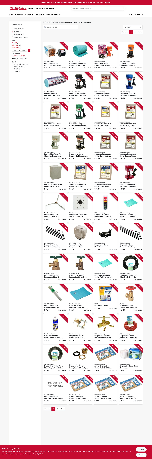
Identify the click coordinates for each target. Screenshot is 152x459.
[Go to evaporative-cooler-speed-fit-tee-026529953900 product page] (55, 389)
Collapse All (15, 55)
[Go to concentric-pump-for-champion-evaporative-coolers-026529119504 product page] (80, 117)
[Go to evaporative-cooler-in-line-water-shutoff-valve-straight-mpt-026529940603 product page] (105, 329)
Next (140, 32)
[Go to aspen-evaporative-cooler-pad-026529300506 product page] (130, 389)
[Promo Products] (12, 28)
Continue (141, 449)
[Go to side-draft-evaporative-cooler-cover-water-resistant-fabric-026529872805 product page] (80, 178)
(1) (17, 69)
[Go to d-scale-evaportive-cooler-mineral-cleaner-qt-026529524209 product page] (55, 329)
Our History (40, 14)
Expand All (22, 55)
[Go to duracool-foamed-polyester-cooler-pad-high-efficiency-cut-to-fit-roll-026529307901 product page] (55, 87)
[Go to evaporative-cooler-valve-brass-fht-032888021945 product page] (130, 299)
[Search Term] (98, 8)
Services (49, 14)
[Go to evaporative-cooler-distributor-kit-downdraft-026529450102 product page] (55, 238)
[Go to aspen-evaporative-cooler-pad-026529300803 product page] (105, 389)
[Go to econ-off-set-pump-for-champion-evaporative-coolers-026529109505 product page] (55, 147)
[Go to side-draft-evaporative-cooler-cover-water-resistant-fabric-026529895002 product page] (105, 87)
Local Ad (31, 14)
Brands (57, 14)
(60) (21, 64)
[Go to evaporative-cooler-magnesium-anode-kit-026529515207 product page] (55, 299)
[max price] (23, 50)
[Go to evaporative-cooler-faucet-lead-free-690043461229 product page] (55, 268)
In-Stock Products (19, 34)
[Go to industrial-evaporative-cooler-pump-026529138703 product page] (80, 87)
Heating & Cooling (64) (20, 58)
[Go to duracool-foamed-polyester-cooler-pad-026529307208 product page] (80, 299)
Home (11, 14)
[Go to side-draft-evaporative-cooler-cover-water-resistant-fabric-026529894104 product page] (130, 117)
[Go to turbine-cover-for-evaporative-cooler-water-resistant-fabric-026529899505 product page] (80, 238)
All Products (17, 31)
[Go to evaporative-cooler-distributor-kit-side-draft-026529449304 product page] (130, 238)
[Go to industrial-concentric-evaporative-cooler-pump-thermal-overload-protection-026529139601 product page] (130, 56)
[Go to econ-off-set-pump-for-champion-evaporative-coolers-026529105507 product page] (130, 178)
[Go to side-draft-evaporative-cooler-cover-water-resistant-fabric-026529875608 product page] (105, 117)
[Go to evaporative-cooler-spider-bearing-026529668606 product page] (55, 208)
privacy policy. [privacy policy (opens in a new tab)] (116, 451)
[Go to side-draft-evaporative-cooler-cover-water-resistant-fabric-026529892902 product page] (105, 147)
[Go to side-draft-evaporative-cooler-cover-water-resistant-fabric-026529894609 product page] (55, 117)
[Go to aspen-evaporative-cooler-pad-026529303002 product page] (105, 359)
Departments (19, 14)
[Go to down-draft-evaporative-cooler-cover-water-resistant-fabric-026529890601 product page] (55, 178)
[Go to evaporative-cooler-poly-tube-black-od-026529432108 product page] (130, 268)
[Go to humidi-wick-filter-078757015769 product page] (105, 299)
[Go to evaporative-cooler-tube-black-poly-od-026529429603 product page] (55, 359)
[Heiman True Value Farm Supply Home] (18, 8)
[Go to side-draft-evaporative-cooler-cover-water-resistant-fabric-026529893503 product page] (130, 147)
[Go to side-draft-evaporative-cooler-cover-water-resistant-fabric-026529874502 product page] (105, 178)
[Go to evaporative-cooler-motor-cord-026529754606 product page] (105, 208)
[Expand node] (12, 58)
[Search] (123, 8)
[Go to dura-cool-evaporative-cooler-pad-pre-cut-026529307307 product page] (105, 268)
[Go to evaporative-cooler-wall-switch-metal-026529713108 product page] (80, 208)
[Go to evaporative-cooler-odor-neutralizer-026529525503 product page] (130, 359)
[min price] (15, 50)
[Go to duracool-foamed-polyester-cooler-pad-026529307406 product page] (130, 208)
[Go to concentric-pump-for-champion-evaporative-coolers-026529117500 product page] (130, 87)
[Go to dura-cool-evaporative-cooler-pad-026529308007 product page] (80, 56)
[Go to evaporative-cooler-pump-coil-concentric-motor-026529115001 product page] (80, 147)
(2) (20, 66)
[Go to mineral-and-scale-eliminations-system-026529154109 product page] (105, 56)
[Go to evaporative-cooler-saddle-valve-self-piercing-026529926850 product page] (80, 329)
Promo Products (19, 28)
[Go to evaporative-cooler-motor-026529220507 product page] (55, 56)
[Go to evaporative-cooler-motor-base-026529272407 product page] (105, 238)
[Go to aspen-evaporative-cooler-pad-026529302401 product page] (80, 389)
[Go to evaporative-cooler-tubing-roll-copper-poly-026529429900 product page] (130, 329)
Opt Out (141, 455)
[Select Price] (29, 50)
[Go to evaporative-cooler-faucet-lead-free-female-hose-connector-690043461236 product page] (80, 268)
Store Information (136, 14)
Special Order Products (21, 37)
